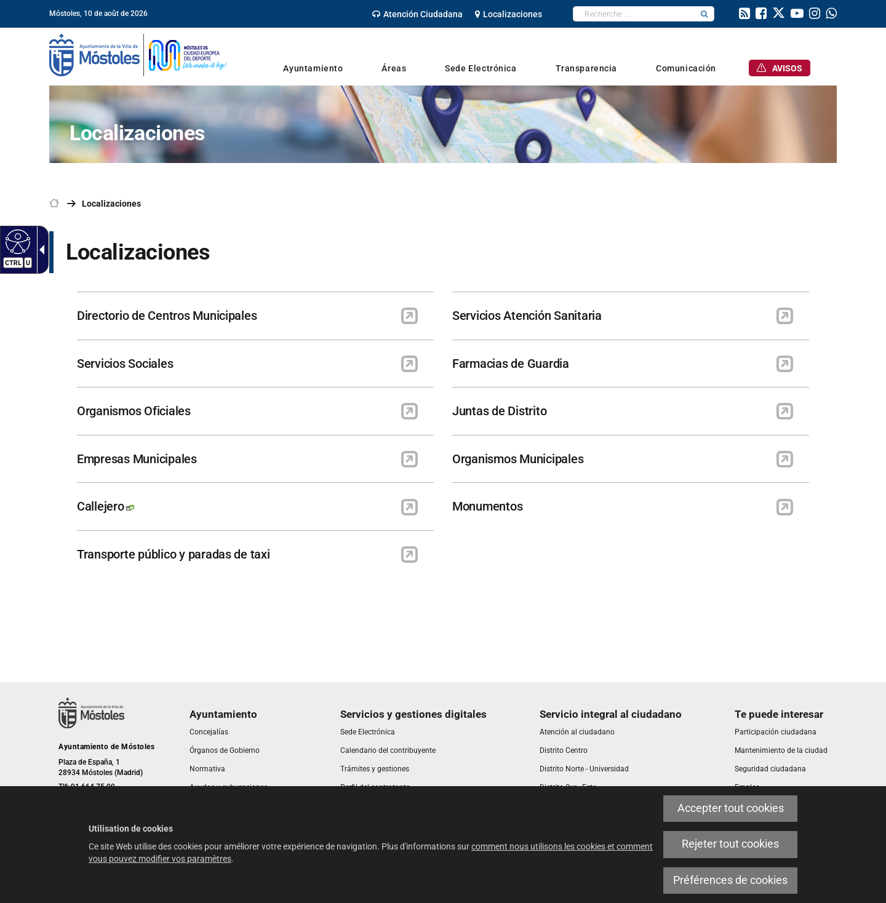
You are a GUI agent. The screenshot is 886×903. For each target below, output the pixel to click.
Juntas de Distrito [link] (499, 411)
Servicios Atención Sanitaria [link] (527, 315)
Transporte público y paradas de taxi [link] (173, 554)
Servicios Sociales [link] (125, 363)
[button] (704, 14)
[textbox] (634, 14)
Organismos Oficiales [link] (134, 411)
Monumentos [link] (487, 506)
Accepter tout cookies (730, 808)
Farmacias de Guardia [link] (510, 363)
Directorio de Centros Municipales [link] (167, 315)
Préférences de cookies (730, 880)
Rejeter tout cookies (730, 844)
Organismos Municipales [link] (517, 458)
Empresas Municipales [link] (137, 458)
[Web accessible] (16, 241)
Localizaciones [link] (111, 204)
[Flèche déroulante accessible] (39, 250)
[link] (417, 14)
